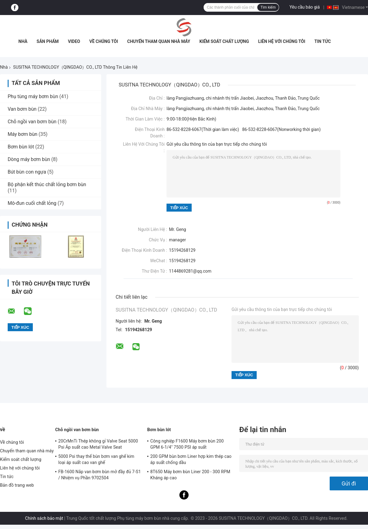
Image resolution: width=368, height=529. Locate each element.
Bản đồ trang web (17, 485)
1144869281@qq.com (190, 271)
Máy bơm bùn (22, 134)
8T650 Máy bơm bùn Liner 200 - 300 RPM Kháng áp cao (190, 474)
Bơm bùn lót (21, 147)
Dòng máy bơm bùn (29, 159)
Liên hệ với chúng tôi (281, 41)
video (74, 41)
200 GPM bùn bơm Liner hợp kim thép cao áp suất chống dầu (191, 459)
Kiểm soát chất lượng (224, 41)
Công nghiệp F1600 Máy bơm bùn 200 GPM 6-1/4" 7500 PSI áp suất (187, 444)
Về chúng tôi (103, 41)
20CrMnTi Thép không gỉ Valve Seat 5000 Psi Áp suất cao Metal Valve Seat (98, 444)
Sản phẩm (47, 41)
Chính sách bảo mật (44, 518)
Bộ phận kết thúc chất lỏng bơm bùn (47, 184)
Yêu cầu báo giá (304, 7)
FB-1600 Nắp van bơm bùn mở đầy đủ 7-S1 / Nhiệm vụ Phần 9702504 (99, 474)
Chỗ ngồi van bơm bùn (32, 122)
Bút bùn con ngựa (27, 172)
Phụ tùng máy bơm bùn (33, 96)
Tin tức (322, 41)
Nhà (22, 41)
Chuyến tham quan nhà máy (158, 41)
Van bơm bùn (22, 109)
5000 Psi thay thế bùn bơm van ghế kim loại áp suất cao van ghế (96, 459)
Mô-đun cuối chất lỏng (32, 203)
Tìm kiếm (268, 7)
